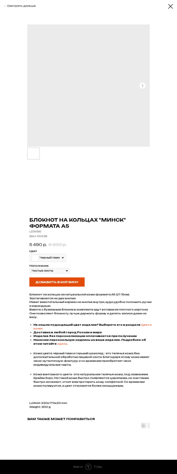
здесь (62, 343)
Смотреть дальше (21, 5)
